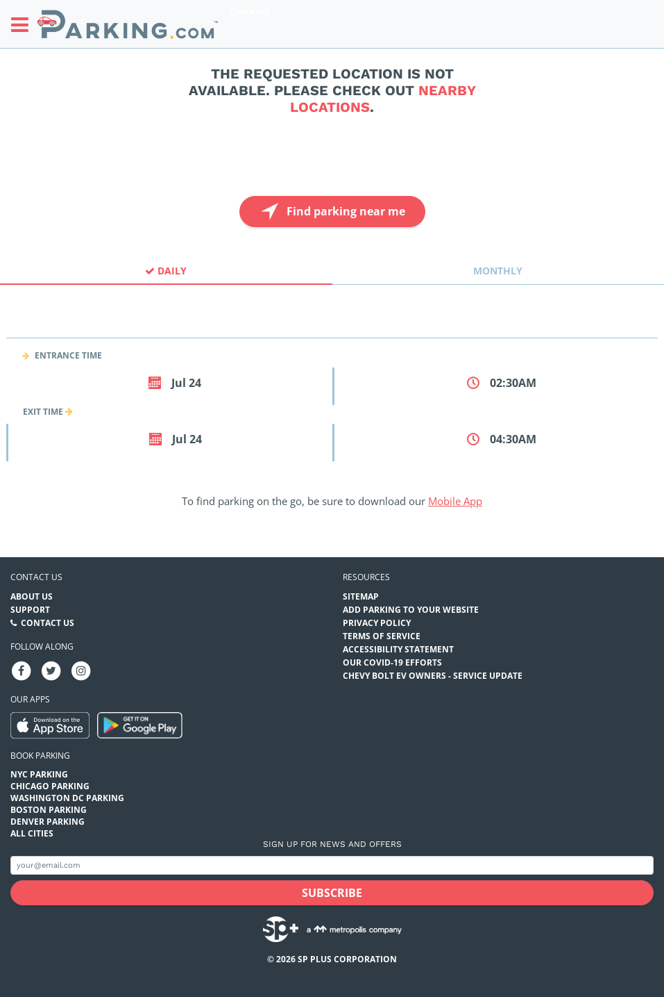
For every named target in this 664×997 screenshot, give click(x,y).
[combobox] (332, 325)
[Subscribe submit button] (332, 892)
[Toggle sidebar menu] (24, 24)
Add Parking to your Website (411, 610)
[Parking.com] (127, 24)
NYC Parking (39, 774)
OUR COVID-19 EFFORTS (392, 662)
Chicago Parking (50, 786)
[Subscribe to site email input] (332, 865)
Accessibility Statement (398, 649)
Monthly (497, 270)
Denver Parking (47, 821)
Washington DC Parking (67, 798)
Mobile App (455, 501)
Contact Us (47, 623)
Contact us (36, 577)
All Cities (31, 833)
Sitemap (361, 596)
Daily (166, 270)
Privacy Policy (377, 623)
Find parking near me (331, 211)
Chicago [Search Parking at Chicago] (249, 12)
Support (30, 610)
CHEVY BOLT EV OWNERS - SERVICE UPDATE (432, 676)
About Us (31, 596)
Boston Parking (48, 810)
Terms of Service (381, 636)
